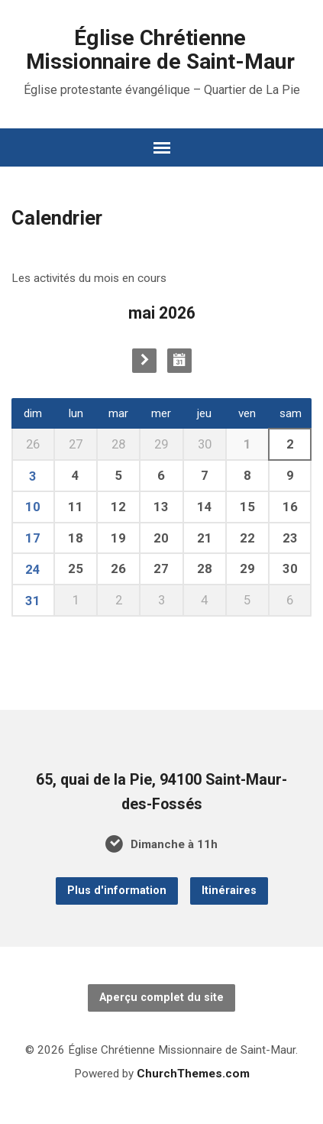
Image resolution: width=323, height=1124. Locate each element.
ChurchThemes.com (193, 1073)
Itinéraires (229, 890)
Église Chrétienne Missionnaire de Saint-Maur (160, 49)
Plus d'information (116, 890)
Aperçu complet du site (161, 997)
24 (32, 569)
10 (32, 506)
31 (32, 600)
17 (32, 538)
